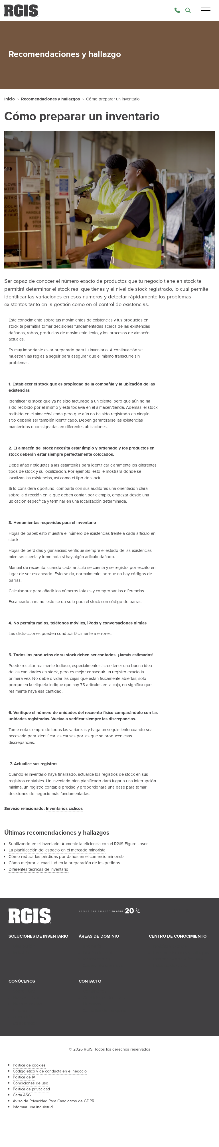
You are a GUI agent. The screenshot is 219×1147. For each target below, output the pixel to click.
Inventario (92, 946)
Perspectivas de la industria (178, 959)
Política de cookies (29, 1065)
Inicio (9, 99)
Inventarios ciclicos (64, 808)
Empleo (20, 1010)
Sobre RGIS (24, 991)
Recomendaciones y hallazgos (50, 99)
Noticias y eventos (170, 946)
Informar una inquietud (33, 1107)
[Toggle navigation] (205, 10)
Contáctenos (94, 991)
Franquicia (22, 1017)
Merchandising (96, 959)
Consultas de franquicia (104, 1010)
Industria (21, 953)
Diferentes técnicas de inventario (38, 869)
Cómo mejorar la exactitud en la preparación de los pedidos (64, 863)
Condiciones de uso (30, 1083)
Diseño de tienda (99, 953)
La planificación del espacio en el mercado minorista (57, 850)
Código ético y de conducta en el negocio (50, 1071)
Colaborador (25, 1023)
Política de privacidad (31, 1089)
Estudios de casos (170, 965)
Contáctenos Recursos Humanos (104, 1001)
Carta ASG (22, 1095)
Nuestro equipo (27, 1004)
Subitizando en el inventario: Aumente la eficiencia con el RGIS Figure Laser (78, 844)
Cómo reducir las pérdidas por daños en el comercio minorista (67, 856)
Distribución (24, 946)
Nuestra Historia (28, 998)
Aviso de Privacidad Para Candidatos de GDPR (53, 1101)
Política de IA (24, 1077)
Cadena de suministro (103, 965)
